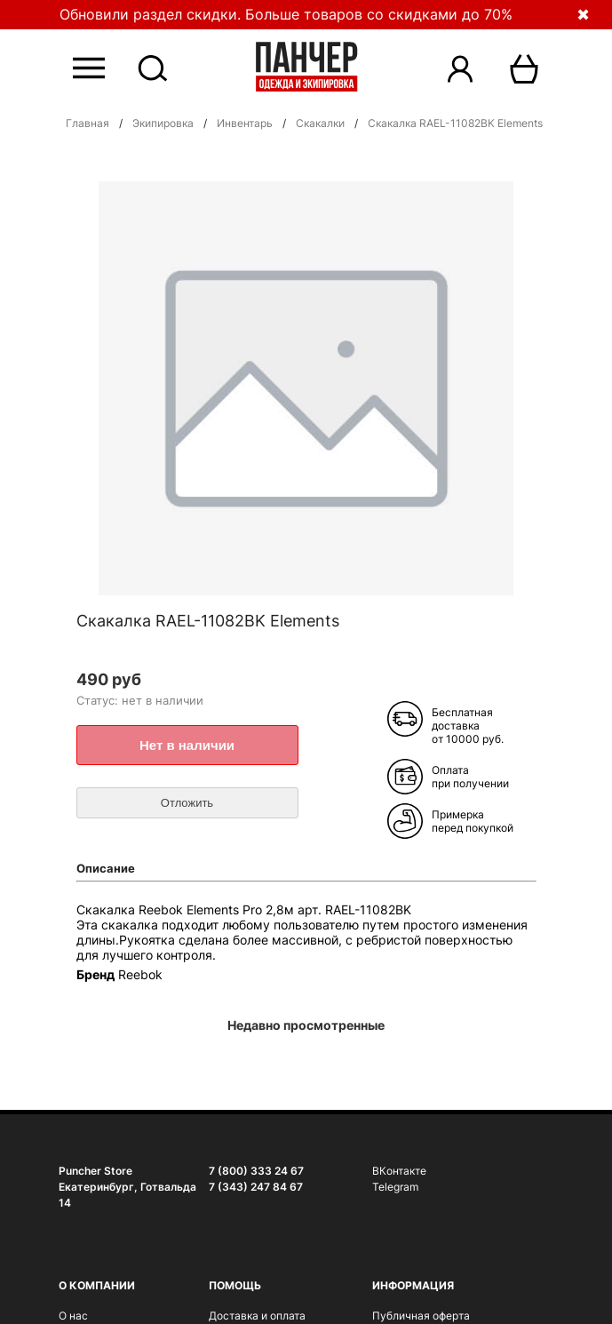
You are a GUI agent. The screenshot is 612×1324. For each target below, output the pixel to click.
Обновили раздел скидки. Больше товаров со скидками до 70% (286, 14)
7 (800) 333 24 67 (256, 1170)
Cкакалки (320, 123)
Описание (105, 868)
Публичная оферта (421, 1315)
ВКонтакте (399, 1170)
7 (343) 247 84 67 (256, 1186)
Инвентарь (245, 123)
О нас (73, 1315)
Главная (87, 123)
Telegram (395, 1186)
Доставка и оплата (257, 1315)
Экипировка (163, 123)
